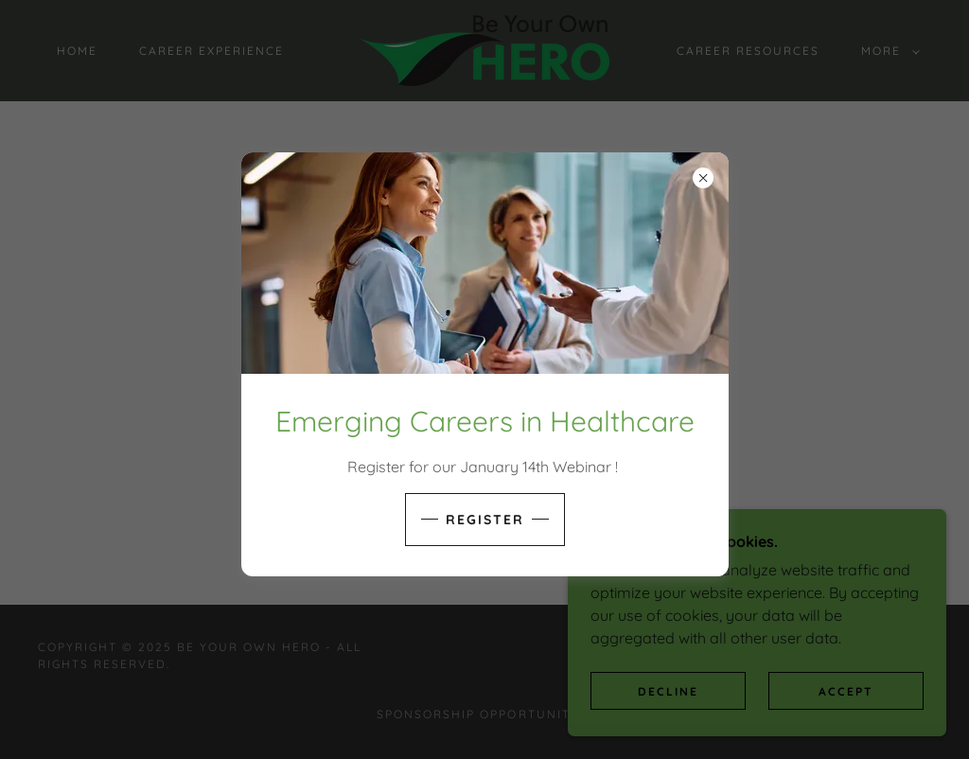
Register (485, 519)
